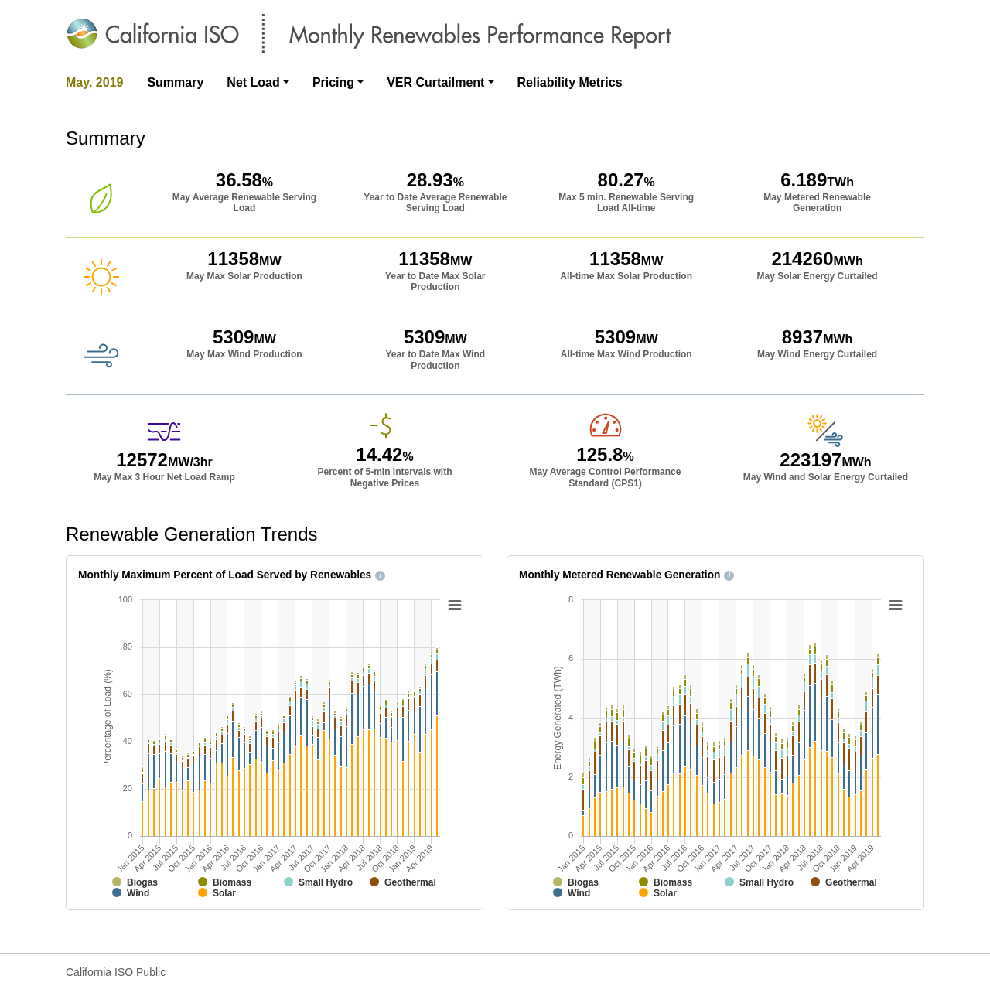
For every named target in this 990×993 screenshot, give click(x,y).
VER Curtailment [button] (435, 82)
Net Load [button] (253, 82)
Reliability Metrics (570, 82)
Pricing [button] (333, 82)
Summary (175, 82)
